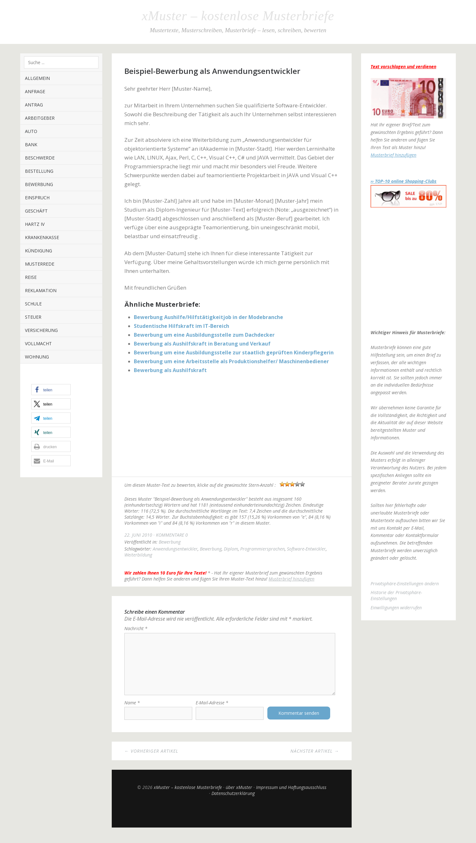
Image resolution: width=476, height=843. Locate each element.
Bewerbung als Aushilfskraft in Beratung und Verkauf (202, 343)
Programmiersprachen (262, 549)
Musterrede (39, 264)
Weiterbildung (138, 555)
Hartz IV (35, 224)
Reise (31, 277)
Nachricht (135, 628)
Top (231, 818)
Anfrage (35, 91)
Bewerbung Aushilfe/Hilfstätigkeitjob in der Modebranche (208, 317)
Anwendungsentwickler (175, 549)
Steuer (33, 317)
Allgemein (37, 78)
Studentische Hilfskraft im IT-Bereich (181, 325)
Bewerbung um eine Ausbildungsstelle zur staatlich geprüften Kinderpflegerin (234, 352)
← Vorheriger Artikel (151, 757)
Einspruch (37, 198)
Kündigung (38, 251)
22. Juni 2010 (138, 535)
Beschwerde (40, 158)
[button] (51, 389)
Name (132, 709)
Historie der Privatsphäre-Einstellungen (396, 595)
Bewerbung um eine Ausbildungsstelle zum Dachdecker (204, 334)
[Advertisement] (231, 426)
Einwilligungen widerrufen (396, 608)
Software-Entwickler (306, 549)
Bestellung (39, 171)
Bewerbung (39, 184)
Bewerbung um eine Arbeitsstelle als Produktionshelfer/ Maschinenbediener (231, 361)
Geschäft (36, 211)
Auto (31, 131)
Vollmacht (38, 343)
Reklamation (41, 290)
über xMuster (239, 793)
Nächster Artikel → (314, 757)
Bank (31, 145)
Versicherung (41, 330)
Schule (33, 304)
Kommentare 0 (172, 535)
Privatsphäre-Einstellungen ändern (405, 584)
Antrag (34, 105)
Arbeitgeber (40, 118)
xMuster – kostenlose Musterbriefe (238, 16)
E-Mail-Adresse (212, 709)
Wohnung (37, 357)
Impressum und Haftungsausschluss (291, 793)
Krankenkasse (42, 237)
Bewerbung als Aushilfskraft (170, 370)
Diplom (231, 549)
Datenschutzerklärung (233, 799)
